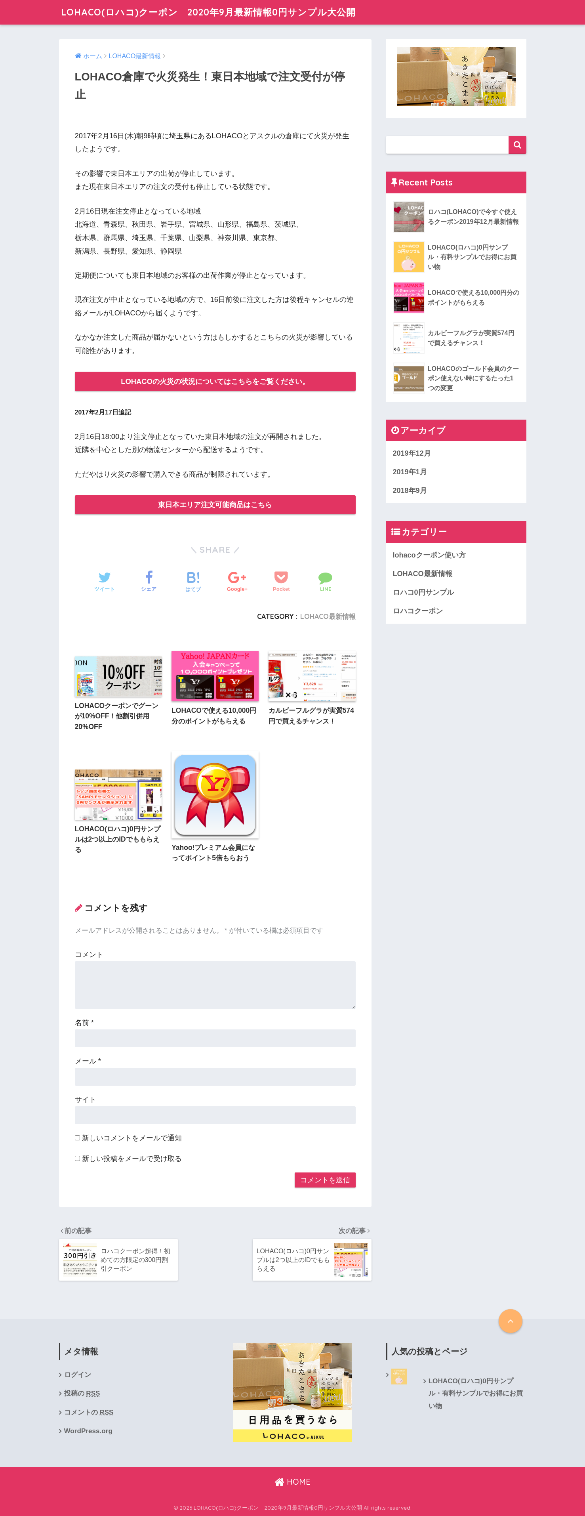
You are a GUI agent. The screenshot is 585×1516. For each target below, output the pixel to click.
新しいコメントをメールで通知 (132, 1138)
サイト (85, 1099)
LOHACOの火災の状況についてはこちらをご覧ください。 (215, 381)
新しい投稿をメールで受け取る (132, 1158)
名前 (84, 1022)
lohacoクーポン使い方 (429, 555)
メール (88, 1061)
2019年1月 (410, 472)
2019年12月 (412, 453)
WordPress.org (88, 1431)
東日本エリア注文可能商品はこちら (215, 504)
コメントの (89, 1412)
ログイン (77, 1375)
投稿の (82, 1393)
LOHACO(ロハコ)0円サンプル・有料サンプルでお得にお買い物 (476, 1393)
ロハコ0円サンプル (423, 592)
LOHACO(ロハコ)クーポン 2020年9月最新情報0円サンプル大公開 (208, 12)
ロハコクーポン (418, 611)
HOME (292, 1482)
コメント (89, 954)
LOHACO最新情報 (328, 616)
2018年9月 (410, 491)
